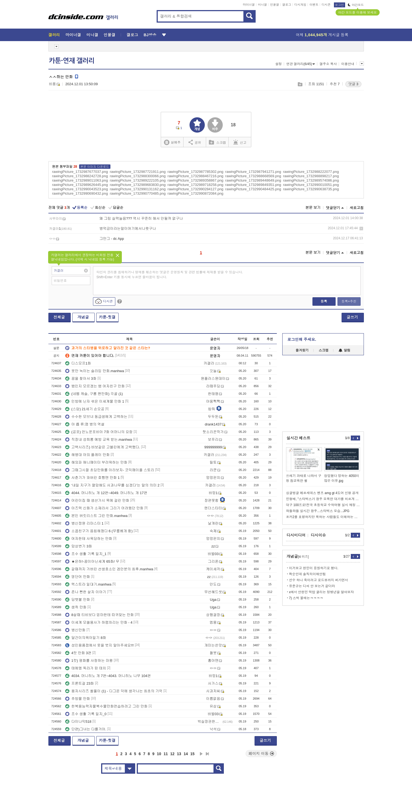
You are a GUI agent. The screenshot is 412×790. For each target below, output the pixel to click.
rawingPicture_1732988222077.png (311, 172)
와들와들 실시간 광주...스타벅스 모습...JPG (317, 511)
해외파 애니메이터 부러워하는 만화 (96, 462)
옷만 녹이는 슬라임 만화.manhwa (94, 371)
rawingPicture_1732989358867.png (195, 180)
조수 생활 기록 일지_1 (85, 554)
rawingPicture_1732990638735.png (311, 189)
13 (179, 754)
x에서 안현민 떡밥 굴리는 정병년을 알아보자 (321, 592)
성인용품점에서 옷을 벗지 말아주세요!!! (99, 645)
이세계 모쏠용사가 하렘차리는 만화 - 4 (98, 622)
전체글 (59, 317)
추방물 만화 (77, 699)
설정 (278, 64)
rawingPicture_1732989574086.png (311, 180)
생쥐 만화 (75, 607)
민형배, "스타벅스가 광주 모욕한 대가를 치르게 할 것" (323, 499)
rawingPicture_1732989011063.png (80, 180)
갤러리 (54, 35)
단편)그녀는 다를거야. (85, 729)
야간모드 (356, 5)
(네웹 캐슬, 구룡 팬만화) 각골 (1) (94, 394)
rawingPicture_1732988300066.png (138, 176)
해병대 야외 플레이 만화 (87, 455)
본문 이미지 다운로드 (94, 166)
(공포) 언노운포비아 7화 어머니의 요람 (98, 432)
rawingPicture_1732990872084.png (195, 193)
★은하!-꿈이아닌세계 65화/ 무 (92, 561)
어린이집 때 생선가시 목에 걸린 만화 (97, 500)
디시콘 (326, 4)
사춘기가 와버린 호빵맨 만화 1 (92, 478)
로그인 (339, 5)
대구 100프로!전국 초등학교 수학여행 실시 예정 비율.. (323, 505)
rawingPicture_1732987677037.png (80, 172)
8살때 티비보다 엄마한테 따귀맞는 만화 (99, 615)
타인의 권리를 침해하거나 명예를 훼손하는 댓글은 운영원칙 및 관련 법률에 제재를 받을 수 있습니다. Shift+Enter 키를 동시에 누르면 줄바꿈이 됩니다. (170, 274)
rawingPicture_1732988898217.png (311, 176)
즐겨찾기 (302, 350)
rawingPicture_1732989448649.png (253, 180)
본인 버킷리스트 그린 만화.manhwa (96, 516)
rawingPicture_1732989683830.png (138, 185)
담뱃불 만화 (77, 600)
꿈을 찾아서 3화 (80, 378)
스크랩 (299, 84)
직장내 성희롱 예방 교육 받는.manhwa (98, 439)
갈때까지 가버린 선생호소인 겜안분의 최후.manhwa (109, 569)
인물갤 (274, 4)
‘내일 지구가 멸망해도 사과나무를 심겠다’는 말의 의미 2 (112, 485)
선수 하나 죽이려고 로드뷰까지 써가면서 (318, 580)
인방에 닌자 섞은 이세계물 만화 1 (94, 401)
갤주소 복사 (328, 64)
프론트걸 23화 (79, 683)
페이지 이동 (261, 753)
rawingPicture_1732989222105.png (138, 180)
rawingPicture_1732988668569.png (253, 176)
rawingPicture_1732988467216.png (195, 176)
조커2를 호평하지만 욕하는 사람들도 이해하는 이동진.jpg (323, 517)
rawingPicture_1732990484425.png (253, 189)
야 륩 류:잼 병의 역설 (84, 424)
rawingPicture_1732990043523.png (80, 189)
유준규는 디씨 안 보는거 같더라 (312, 586)
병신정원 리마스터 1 (84, 523)
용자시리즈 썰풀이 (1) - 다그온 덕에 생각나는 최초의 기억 (113, 691)
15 (192, 754)
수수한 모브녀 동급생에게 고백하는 (96, 417)
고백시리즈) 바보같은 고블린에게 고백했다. (102, 447)
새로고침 (357, 208)
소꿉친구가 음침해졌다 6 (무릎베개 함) (98, 531)
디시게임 (300, 4)
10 (159, 754)
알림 (344, 350)
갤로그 (286, 4)
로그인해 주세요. (301, 339)
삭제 (361, 228)
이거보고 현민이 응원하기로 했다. (313, 568)
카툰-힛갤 (107, 317)
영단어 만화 (77, 577)
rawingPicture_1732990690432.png (80, 193)
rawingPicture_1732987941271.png (253, 172)
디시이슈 (318, 535)
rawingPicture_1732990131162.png (138, 189)
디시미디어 (296, 535)
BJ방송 (150, 35)
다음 (201, 754)
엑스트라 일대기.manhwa (88, 584)
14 (186, 754)
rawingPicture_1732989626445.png (80, 185)
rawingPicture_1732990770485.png (138, 193)
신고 (239, 142)
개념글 (83, 317)
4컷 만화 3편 (78, 653)
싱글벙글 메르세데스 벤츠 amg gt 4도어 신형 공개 (322, 493)
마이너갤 (249, 4)
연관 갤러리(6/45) (300, 64)
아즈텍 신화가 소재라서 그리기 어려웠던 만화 (104, 508)
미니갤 (262, 4)
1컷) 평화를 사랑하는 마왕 (89, 661)
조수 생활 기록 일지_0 (85, 714)
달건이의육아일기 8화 (85, 638)
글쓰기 (352, 317)
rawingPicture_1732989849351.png (253, 185)
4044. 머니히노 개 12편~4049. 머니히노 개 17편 (106, 493)
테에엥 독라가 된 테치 (85, 668)
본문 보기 (313, 208)
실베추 (172, 142)
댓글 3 (353, 84)
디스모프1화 (78, 363)
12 (172, 754)
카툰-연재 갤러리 (71, 60)
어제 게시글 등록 (322, 35)
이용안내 (347, 64)
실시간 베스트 (299, 438)
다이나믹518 (78, 721)
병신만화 (75, 630)
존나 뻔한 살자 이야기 (85, 592)
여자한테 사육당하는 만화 (88, 539)
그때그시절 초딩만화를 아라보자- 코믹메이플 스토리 (109, 470)
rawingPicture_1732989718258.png (195, 185)
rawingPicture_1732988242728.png (80, 176)
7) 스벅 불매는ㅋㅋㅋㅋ (306, 598)
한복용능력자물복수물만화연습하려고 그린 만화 (106, 706)
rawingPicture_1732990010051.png (311, 185)
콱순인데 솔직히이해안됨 (307, 574)
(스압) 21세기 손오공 (84, 409)
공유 (194, 142)
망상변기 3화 (78, 546)
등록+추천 (348, 301)
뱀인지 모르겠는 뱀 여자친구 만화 (95, 386)
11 (165, 754)
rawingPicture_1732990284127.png (195, 189)
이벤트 (313, 4)
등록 (324, 301)
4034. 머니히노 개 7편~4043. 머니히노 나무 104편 (108, 676)
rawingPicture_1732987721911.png (138, 172)
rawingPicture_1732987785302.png (195, 172)
